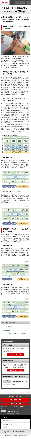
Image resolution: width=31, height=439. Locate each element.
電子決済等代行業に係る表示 (19, 431)
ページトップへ (25, 392)
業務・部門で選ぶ (7, 424)
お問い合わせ (23, 3)
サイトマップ (4, 432)
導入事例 (4, 417)
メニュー (17, 3)
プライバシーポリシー (6, 431)
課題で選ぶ (5, 427)
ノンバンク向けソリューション (10, 326)
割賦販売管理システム (8, 330)
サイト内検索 (28, 3)
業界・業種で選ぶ (7, 420)
